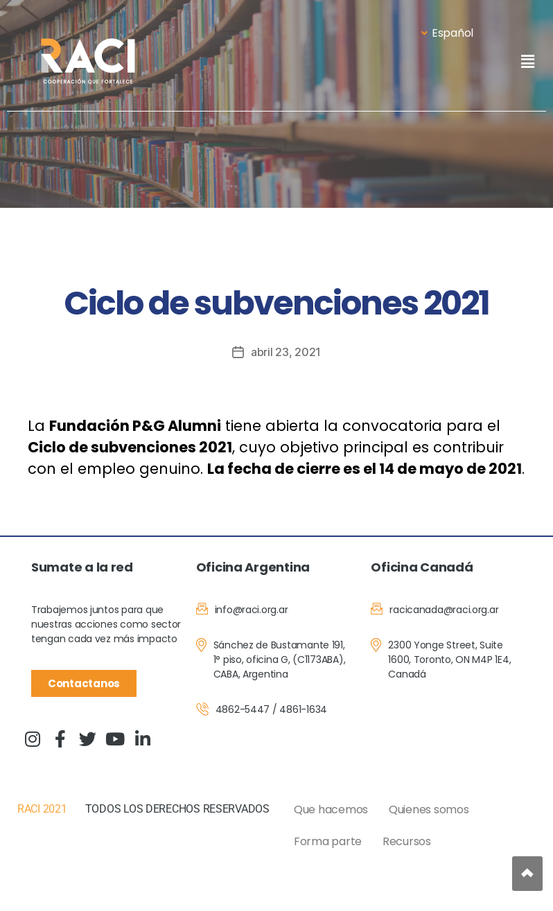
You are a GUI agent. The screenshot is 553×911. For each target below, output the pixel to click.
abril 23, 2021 (286, 352)
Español (447, 33)
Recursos (407, 841)
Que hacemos (331, 809)
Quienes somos (429, 809)
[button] (527, 61)
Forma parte (328, 841)
